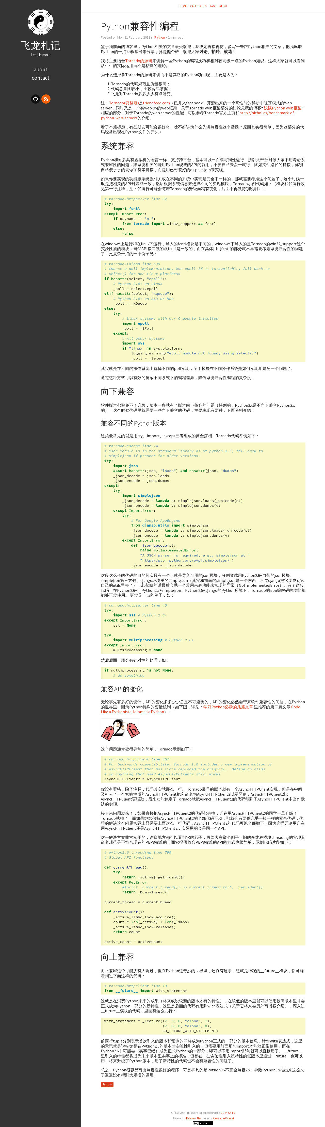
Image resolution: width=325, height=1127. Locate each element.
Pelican (190, 1118)
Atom (223, 6)
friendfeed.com (156, 102)
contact (41, 77)
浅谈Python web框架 (283, 107)
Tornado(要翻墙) (124, 102)
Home (184, 6)
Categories (198, 6)
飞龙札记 (40, 45)
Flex (199, 1118)
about (40, 69)
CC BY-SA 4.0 (228, 1113)
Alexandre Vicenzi (223, 1118)
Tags (213, 6)
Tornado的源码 (138, 60)
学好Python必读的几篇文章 (228, 706)
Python (159, 37)
